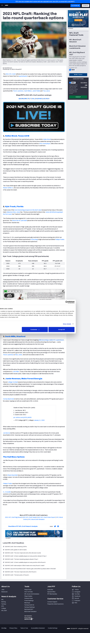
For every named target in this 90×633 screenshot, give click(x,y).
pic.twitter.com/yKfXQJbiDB (22, 417)
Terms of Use (24, 628)
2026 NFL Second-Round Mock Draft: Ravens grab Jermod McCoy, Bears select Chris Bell (29, 568)
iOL (33, 98)
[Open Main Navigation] (2, 5)
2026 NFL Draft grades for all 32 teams (15, 549)
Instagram (77, 591)
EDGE (40, 98)
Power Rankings (29, 600)
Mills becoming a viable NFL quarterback (51, 340)
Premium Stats (28, 598)
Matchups (27, 602)
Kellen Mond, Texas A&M (17, 136)
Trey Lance (46, 91)
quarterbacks (23, 76)
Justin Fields (36, 91)
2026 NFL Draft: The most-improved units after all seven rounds (22, 553)
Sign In (85, 5)
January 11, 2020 (39, 420)
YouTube (77, 594)
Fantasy (3, 604)
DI (36, 98)
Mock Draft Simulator (30, 611)
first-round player (45, 143)
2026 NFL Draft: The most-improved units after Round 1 (19, 572)
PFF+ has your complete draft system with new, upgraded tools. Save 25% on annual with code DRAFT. (45, 1)
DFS (2, 606)
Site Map (3, 628)
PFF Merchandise (52, 594)
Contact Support (52, 601)
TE (28, 98)
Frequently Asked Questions (55, 604)
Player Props (27, 589)
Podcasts (77, 600)
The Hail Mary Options (14, 457)
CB (46, 98)
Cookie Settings (52, 628)
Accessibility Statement (38, 628)
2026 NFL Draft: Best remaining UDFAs (15, 546)
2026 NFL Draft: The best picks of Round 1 (16, 575)
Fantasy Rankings (29, 607)
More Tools (78, 74)
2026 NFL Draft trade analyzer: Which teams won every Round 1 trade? (24, 565)
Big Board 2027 (28, 609)
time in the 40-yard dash (19, 220)
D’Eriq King (34, 239)
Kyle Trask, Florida (14, 206)
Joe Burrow (6, 433)
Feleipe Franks (59, 239)
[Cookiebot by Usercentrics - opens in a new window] (75, 302)
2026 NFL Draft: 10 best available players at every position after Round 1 (24, 562)
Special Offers (51, 591)
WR (25, 98)
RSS (76, 602)
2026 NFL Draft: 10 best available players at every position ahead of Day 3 (24, 556)
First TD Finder (28, 591)
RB (22, 98)
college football (12, 382)
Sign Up (78, 97)
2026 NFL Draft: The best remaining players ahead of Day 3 (20, 559)
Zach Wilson (28, 91)
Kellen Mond (47, 139)
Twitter (77, 589)
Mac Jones (18, 354)
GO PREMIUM (75, 5)
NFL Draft (4, 610)
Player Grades (28, 596)
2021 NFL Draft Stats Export (46, 517)
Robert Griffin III (8, 188)
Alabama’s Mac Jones (13, 212)
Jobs (2, 589)
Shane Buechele (12, 475)
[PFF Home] (6, 5)
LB (44, 98)
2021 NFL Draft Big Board (13, 517)
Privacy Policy (13, 628)
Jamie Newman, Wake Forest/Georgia (23, 379)
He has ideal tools (8, 399)
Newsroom (4, 591)
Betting (3, 601)
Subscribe (50, 589)
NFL (2, 599)
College (3, 608)
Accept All (70, 329)
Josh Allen (16, 371)
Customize (44, 329)
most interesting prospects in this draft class (27, 210)
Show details (76, 324)
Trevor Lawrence (18, 91)
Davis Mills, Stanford (15, 336)
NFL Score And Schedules (31, 594)
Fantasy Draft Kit (29, 605)
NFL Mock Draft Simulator (36, 519)
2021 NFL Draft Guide (29, 517)
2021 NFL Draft (11, 74)
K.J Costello (7, 492)
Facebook (77, 596)
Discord (77, 598)
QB (20, 98)
